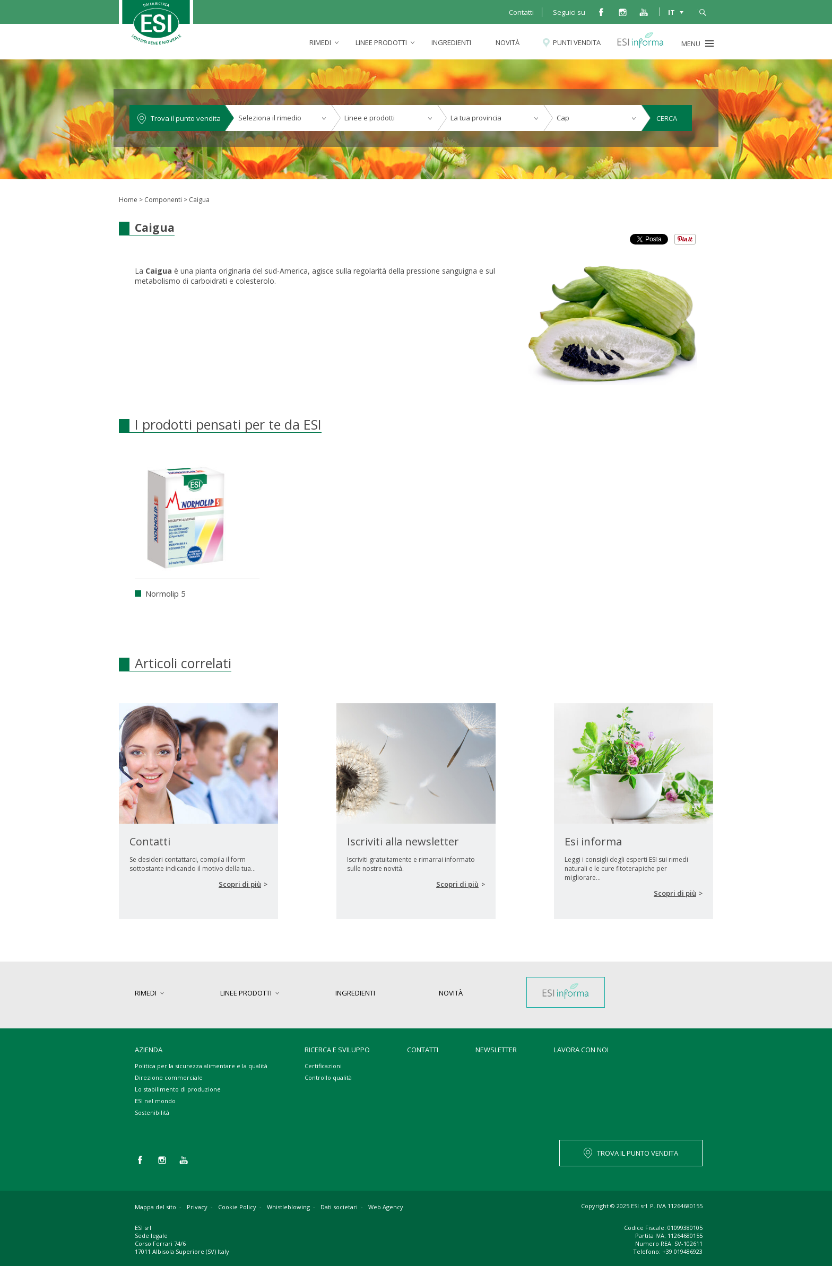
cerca (702, 11)
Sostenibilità (152, 1112)
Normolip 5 (165, 593)
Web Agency (385, 1207)
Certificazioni (323, 1066)
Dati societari (339, 1207)
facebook (601, 11)
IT (671, 11)
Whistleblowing (288, 1207)
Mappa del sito (155, 1207)
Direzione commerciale (169, 1077)
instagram (622, 11)
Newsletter (496, 1049)
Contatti (521, 12)
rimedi (320, 42)
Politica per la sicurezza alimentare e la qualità (201, 1066)
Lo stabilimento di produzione (178, 1089)
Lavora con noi (581, 1049)
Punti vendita (577, 42)
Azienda (148, 1049)
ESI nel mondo (155, 1101)
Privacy (197, 1207)
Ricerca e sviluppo (337, 1049)
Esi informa (645, 42)
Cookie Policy (237, 1207)
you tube (643, 11)
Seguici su (569, 12)
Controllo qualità (328, 1077)
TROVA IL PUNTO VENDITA (637, 1153)
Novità (507, 42)
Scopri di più (240, 884)
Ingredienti (451, 42)
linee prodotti (381, 42)
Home (128, 199)
